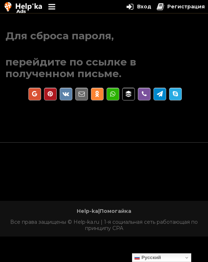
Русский (147, 258)
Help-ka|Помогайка (104, 211)
